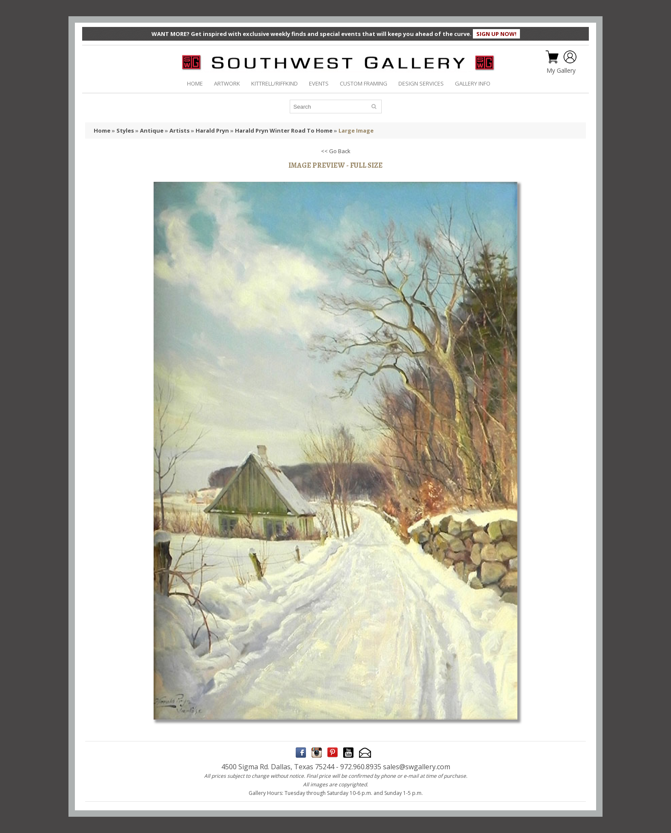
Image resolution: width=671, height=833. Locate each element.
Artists (179, 130)
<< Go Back (335, 151)
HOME (195, 83)
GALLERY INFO (472, 83)
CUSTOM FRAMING (363, 83)
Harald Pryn (212, 130)
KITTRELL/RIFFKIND (274, 83)
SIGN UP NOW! (496, 34)
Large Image (356, 130)
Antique (151, 130)
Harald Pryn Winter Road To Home (284, 130)
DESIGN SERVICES (421, 83)
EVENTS (319, 83)
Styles (125, 130)
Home (102, 130)
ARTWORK (227, 83)
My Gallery (561, 70)
